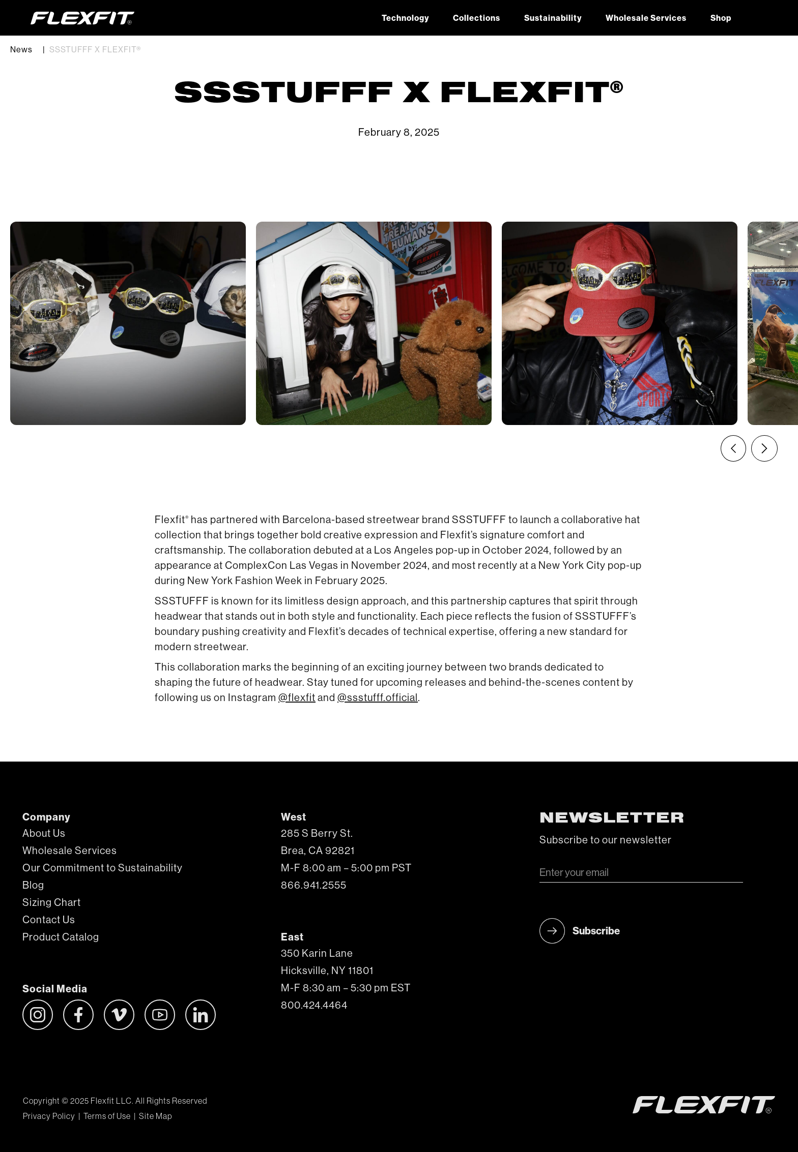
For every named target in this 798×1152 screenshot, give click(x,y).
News (21, 50)
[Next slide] (764, 448)
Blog (33, 886)
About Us (44, 834)
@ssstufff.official (377, 698)
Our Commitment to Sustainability (102, 868)
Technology (405, 18)
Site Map (155, 1116)
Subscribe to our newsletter (605, 840)
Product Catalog (60, 937)
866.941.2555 (314, 886)
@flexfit (297, 698)
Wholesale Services (646, 18)
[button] (755, 18)
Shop (720, 18)
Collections (476, 18)
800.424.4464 (314, 1006)
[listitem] (128, 323)
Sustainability (553, 18)
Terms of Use (107, 1116)
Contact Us (48, 920)
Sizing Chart (51, 903)
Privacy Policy (49, 1116)
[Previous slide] (733, 448)
